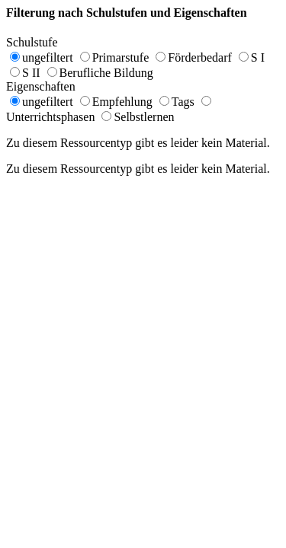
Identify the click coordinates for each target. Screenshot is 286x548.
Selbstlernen (144, 116)
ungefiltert (47, 57)
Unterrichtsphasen (50, 116)
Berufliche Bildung (106, 72)
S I (258, 57)
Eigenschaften (48, 86)
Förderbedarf (200, 57)
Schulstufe (39, 42)
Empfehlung (122, 101)
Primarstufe (120, 57)
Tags (183, 101)
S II (31, 72)
